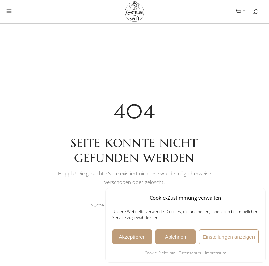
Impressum (215, 253)
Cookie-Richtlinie (160, 253)
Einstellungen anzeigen (229, 237)
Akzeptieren (132, 237)
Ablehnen (175, 237)
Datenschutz (190, 253)
